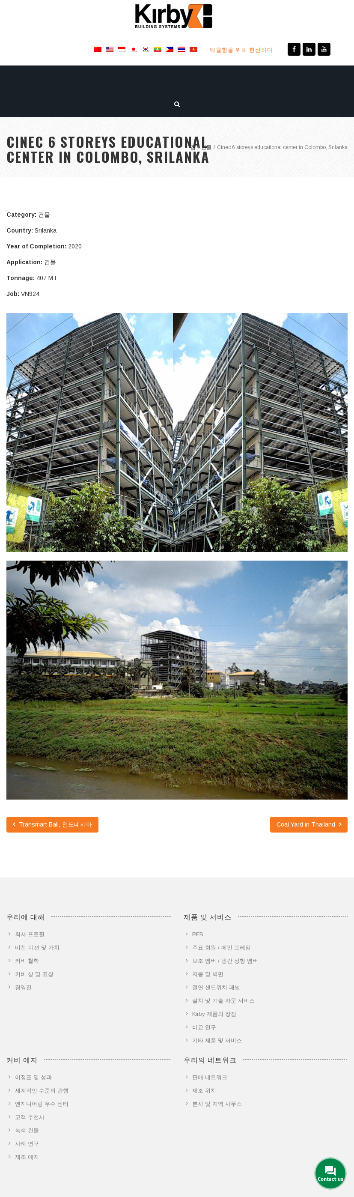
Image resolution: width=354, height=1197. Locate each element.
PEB (197, 934)
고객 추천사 (30, 1117)
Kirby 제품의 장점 (214, 1014)
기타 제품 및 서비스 (217, 1040)
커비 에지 (130, 78)
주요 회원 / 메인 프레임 (221, 947)
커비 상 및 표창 (34, 974)
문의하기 (263, 78)
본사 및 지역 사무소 (217, 1104)
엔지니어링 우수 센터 (41, 1104)
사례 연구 (27, 1143)
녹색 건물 (27, 1130)
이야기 (295, 78)
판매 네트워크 (209, 1077)
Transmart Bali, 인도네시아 (52, 824)
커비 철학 (27, 961)
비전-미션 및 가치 (37, 947)
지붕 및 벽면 (207, 974)
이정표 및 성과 (33, 1077)
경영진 (23, 987)
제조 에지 (27, 1157)
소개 (49, 78)
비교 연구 (204, 1027)
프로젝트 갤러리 (175, 78)
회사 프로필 (30, 934)
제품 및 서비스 (86, 78)
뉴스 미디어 (224, 78)
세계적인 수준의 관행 (41, 1090)
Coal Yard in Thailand (309, 824)
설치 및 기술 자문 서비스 (223, 1000)
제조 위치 (204, 1090)
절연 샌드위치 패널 (216, 987)
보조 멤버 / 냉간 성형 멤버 (225, 961)
